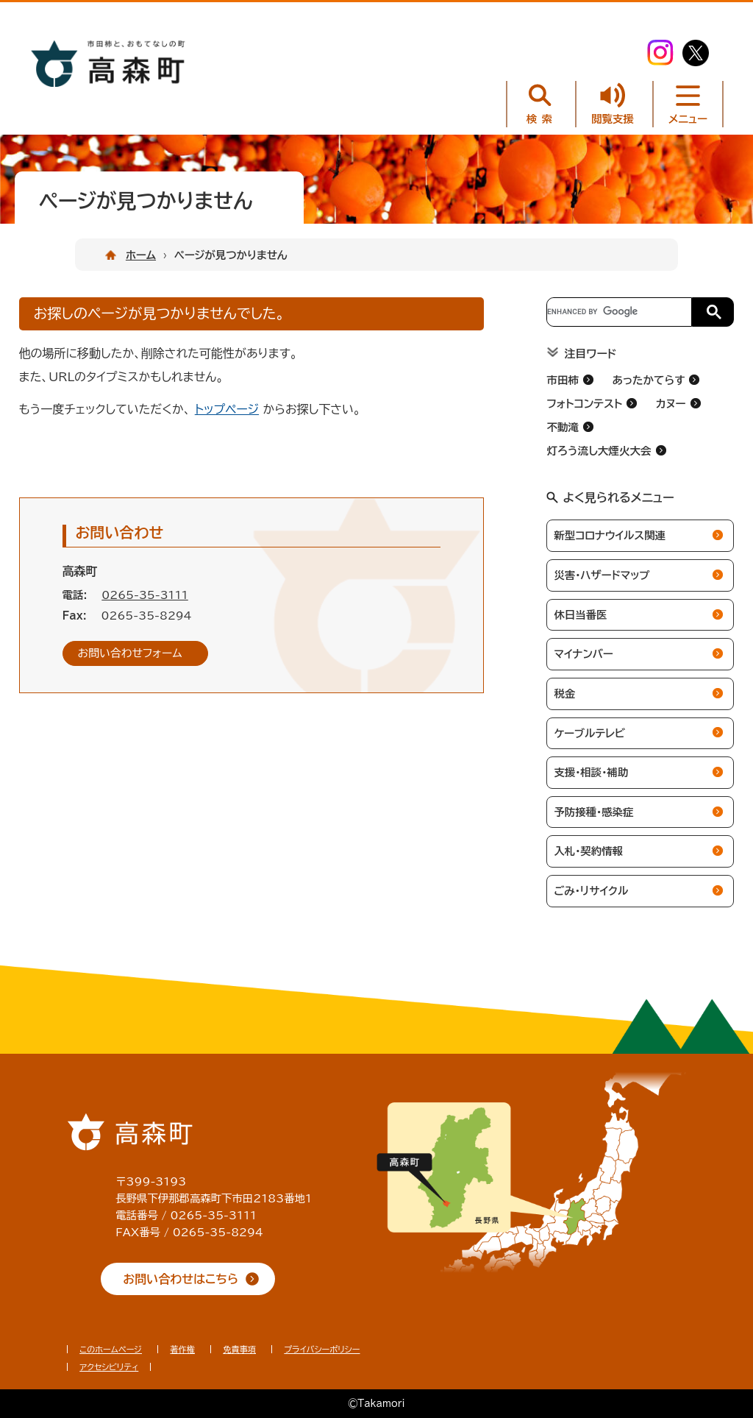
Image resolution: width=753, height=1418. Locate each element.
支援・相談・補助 (591, 772)
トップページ (227, 409)
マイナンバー (583, 653)
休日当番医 (580, 614)
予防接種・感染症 (593, 812)
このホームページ (110, 1349)
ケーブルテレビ (589, 733)
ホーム (141, 254)
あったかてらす (648, 380)
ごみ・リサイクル (591, 890)
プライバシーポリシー (322, 1349)
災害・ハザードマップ (601, 575)
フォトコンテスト (584, 403)
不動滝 (562, 427)
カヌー (671, 403)
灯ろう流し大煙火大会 (598, 450)
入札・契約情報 (588, 851)
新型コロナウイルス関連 (609, 535)
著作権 (182, 1349)
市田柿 (562, 380)
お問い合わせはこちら (180, 1279)
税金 (564, 693)
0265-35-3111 (144, 594)
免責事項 (239, 1349)
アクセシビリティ (108, 1367)
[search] (617, 312)
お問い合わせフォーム (130, 653)
